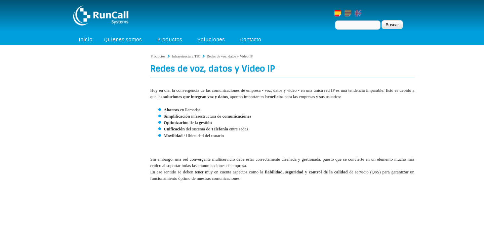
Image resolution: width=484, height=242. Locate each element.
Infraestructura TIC (186, 56)
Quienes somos (123, 39)
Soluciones (211, 39)
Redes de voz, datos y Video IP (230, 56)
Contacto (250, 39)
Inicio (85, 39)
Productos (169, 39)
